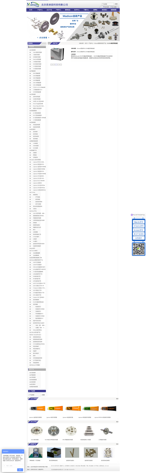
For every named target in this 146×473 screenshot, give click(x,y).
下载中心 (86, 10)
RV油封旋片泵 (36, 278)
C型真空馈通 (36, 54)
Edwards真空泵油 (37, 330)
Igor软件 (33, 248)
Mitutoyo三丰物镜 (35, 365)
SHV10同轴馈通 (37, 82)
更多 (117, 398)
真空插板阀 (36, 299)
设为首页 (107, 7)
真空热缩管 (36, 136)
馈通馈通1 (114, 10)
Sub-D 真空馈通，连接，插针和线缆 (39, 213)
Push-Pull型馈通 (37, 59)
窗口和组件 (36, 353)
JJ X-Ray (33, 192)
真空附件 (33, 129)
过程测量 (35, 232)
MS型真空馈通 (36, 57)
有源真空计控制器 (39, 309)
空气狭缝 (37, 197)
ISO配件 (35, 241)
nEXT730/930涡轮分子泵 (39, 283)
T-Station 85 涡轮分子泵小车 (39, 288)
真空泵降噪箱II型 (53, 460)
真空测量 (35, 304)
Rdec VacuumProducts (36, 334)
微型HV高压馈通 (37, 108)
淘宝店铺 (78, 465)
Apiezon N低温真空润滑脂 (39, 171)
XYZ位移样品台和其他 (39, 344)
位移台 (35, 208)
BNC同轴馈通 (36, 73)
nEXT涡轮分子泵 (37, 290)
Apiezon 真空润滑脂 (36, 159)
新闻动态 (67, 10)
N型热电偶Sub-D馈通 (85, 439)
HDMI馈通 (35, 145)
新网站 (95, 10)
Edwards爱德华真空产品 (37, 260)
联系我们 (104, 10)
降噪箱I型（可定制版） (35, 460)
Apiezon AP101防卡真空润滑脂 (39, 178)
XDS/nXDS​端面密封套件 (39, 267)
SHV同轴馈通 (36, 80)
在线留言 (72, 465)
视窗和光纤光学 (37, 227)
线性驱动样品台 (37, 337)
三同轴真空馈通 (102, 439)
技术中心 (77, 10)
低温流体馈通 (36, 127)
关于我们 (96, 465)
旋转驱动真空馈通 (37, 341)
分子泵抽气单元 (37, 360)
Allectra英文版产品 (35, 332)
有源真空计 (38, 306)
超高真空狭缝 (38, 201)
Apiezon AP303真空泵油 (39, 187)
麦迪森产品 (34, 150)
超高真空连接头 (70, 460)
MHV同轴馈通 (36, 78)
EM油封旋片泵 (37, 276)
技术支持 (56, 465)
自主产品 (49, 10)
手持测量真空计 (39, 313)
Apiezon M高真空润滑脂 (39, 169)
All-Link (107, 465)
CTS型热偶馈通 (37, 120)
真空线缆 (35, 134)
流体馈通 (33, 122)
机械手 (35, 351)
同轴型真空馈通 (37, 218)
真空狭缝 (37, 199)
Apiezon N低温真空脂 (68, 417)
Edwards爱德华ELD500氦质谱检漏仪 (86, 48)
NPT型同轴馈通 (37, 92)
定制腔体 (35, 157)
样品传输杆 (36, 346)
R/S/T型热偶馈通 (37, 115)
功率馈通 (33, 94)
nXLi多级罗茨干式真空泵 (39, 269)
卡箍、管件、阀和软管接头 (40, 325)
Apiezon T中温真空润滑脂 (39, 173)
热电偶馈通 (34, 110)
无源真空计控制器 (39, 316)
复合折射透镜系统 (37, 206)
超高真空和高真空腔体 (38, 243)
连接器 (35, 152)
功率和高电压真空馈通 (38, 220)
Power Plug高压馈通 (38, 103)
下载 (87, 465)
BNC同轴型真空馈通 (68, 439)
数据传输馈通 (34, 141)
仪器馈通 (33, 50)
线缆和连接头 (36, 225)
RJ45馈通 (35, 148)
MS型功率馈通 (36, 99)
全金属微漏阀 (36, 253)
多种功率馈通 (36, 96)
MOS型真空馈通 (37, 64)
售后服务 (91, 465)
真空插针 (35, 131)
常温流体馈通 (36, 124)
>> (58, 64)
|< (51, 64)
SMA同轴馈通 (36, 75)
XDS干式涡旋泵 (37, 262)
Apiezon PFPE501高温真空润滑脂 (39, 162)
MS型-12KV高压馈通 (38, 101)
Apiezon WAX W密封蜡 (39, 180)
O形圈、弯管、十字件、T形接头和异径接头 (40, 327)
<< (54, 64)
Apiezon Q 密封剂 (37, 183)
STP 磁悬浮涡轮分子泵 (38, 292)
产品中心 (40, 10)
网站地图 (83, 465)
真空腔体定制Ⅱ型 (105, 460)
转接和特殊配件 (37, 246)
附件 (34, 355)
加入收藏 (114, 7)
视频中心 (62, 465)
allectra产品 (33, 211)
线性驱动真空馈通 (37, 339)
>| (60, 64)
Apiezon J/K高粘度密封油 (39, 190)
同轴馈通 (33, 71)
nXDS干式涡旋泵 (37, 264)
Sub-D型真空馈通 (37, 52)
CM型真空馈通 (37, 61)
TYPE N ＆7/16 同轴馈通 (39, 87)
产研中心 (58, 10)
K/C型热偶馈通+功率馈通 (39, 117)
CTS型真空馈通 (37, 66)
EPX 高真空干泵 (37, 295)
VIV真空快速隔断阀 (38, 271)
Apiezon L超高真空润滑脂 (39, 166)
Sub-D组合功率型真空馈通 (51, 439)
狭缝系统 (35, 194)
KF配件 (35, 239)
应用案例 (67, 465)
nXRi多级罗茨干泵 (37, 274)
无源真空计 (38, 311)
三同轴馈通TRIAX (37, 89)
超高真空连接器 (89, 460)
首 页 (30, 10)
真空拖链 (35, 138)
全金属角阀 (36, 255)
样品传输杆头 (36, 348)
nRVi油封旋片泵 (37, 281)
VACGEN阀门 (34, 250)
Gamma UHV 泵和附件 (38, 297)
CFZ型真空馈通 (37, 68)
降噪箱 (35, 155)
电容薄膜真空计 (39, 318)
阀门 (34, 229)
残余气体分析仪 (37, 320)
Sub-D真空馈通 (34, 439)
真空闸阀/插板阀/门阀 (36, 257)
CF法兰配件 (36, 236)
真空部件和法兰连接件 (38, 323)
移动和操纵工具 (37, 234)
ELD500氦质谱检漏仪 (38, 302)
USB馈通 (35, 143)
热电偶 (35, 222)
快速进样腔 (36, 362)
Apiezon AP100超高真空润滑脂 (39, 176)
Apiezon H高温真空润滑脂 (39, 164)
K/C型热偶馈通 (37, 113)
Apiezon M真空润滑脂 (51, 417)
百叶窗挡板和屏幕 (37, 358)
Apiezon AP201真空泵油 (39, 185)
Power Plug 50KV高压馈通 (39, 106)
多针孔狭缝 (38, 204)
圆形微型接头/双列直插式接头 (39, 215)
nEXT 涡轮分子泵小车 (38, 285)
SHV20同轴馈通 (37, 85)
